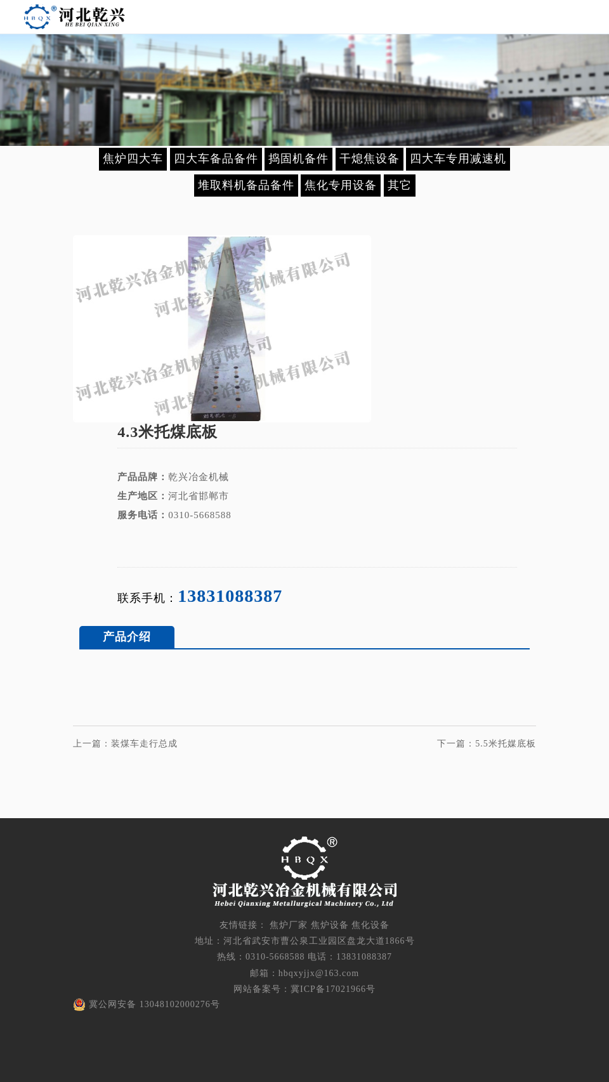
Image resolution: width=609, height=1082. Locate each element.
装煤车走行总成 (144, 743)
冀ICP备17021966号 (333, 989)
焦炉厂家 (289, 925)
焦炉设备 (330, 925)
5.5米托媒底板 (505, 743)
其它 (400, 185)
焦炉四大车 (133, 158)
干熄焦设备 (369, 158)
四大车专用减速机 (458, 158)
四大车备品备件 (216, 158)
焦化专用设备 (340, 185)
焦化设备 (370, 925)
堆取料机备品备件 (246, 185)
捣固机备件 (298, 158)
